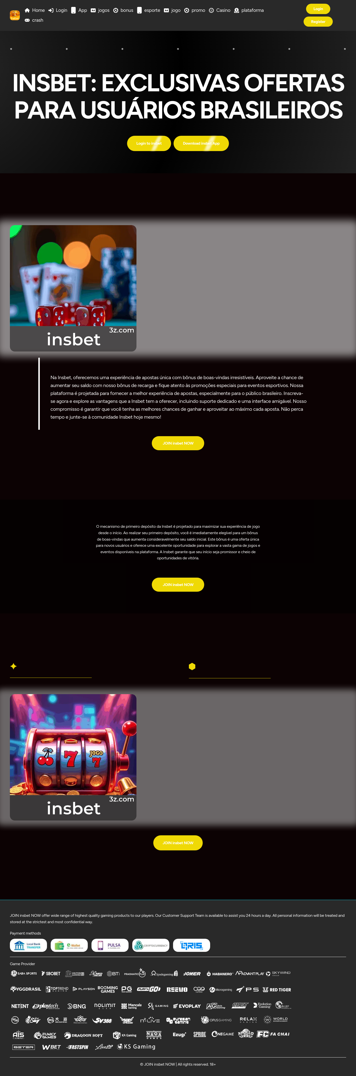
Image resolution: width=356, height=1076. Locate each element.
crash (37, 20)
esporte (152, 10)
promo (198, 10)
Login (61, 10)
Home (38, 10)
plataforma (253, 10)
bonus (127, 10)
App (82, 10)
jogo (175, 10)
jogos (104, 10)
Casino (223, 10)
